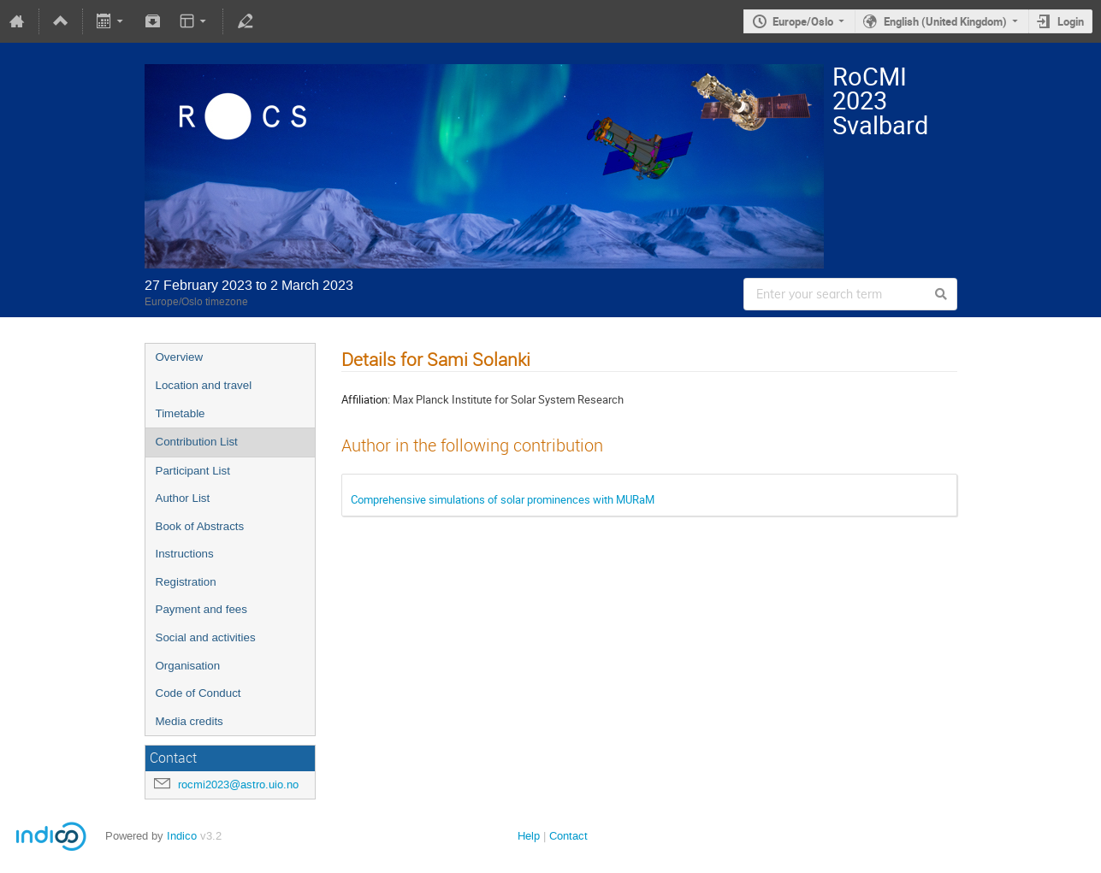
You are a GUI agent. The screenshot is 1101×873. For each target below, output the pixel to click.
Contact (568, 836)
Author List (183, 498)
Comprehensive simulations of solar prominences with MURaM (502, 499)
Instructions (185, 553)
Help (529, 836)
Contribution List (197, 441)
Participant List (193, 470)
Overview (180, 357)
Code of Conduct (198, 693)
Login (1070, 21)
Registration (186, 581)
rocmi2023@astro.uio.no (238, 784)
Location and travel (204, 385)
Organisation (188, 665)
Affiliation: (365, 399)
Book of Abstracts (200, 526)
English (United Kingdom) (945, 21)
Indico (182, 836)
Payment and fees (201, 609)
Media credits (189, 721)
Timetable (180, 413)
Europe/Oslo (802, 21)
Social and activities (206, 637)
